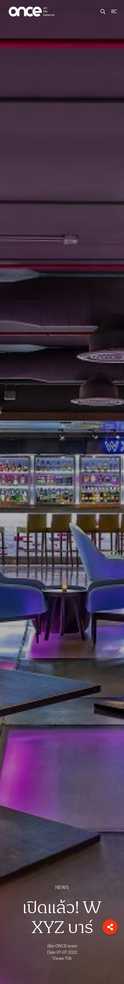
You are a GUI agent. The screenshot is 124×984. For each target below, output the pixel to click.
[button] (110, 927)
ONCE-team (66, 946)
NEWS (62, 887)
